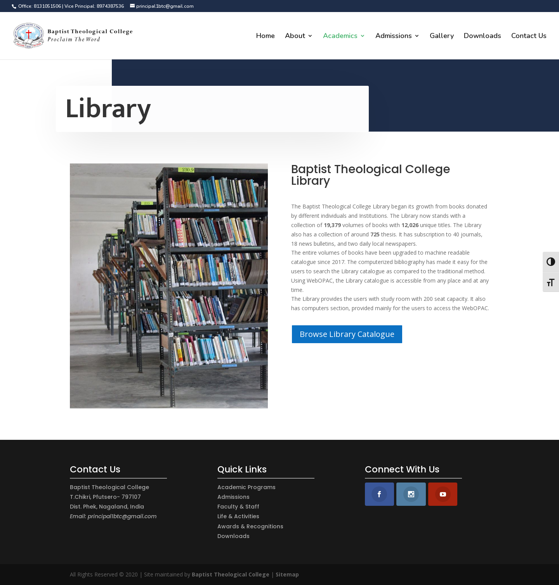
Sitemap (287, 574)
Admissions (393, 36)
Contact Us (529, 36)
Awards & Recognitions (250, 526)
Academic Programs (246, 487)
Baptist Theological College (230, 574)
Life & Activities (238, 516)
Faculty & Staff (238, 506)
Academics (340, 36)
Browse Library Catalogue (347, 334)
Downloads (482, 36)
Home (265, 36)
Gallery (442, 36)
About (295, 36)
